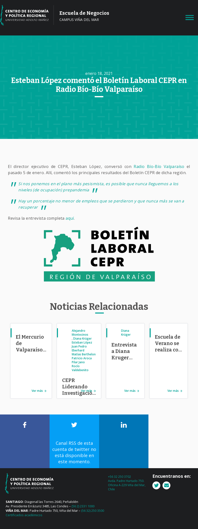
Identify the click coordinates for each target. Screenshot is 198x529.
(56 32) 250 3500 (92, 510)
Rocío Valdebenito (80, 368)
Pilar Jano (78, 362)
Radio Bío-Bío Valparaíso (159, 166)
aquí (70, 218)
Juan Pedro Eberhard (79, 348)
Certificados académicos (24, 515)
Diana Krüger (82, 338)
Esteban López (82, 342)
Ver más (37, 391)
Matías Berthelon (84, 354)
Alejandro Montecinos (80, 333)
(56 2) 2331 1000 (83, 506)
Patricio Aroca (82, 358)
